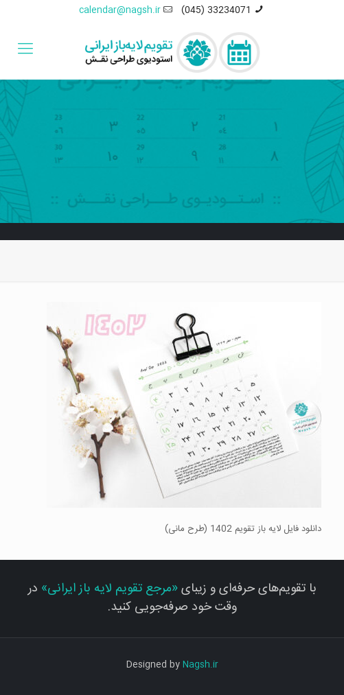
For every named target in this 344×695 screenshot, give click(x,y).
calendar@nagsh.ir (120, 10)
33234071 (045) (216, 10)
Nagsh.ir (200, 664)
